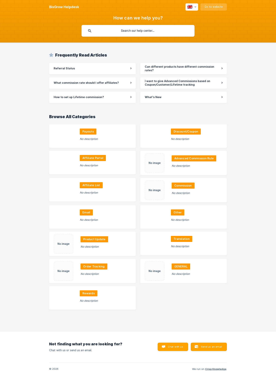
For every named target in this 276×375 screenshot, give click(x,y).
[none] (64, 7)
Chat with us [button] (175, 346)
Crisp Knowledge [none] (215, 368)
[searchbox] (138, 31)
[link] (92, 68)
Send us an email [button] (211, 346)
